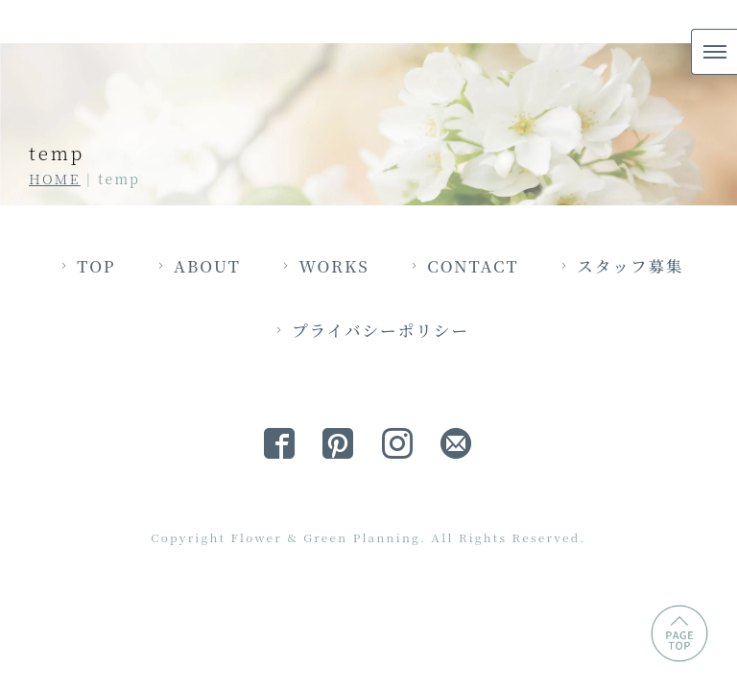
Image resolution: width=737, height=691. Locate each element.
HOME (55, 178)
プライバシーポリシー (455, 444)
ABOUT (275, 379)
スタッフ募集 (248, 444)
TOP (162, 379)
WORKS (407, 379)
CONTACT (549, 379)
